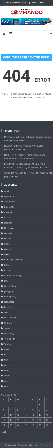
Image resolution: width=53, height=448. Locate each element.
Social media (10, 317)
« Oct (3, 431)
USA (6, 359)
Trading (7, 344)
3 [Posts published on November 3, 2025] (3, 409)
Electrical (8, 222)
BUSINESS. (9, 207)
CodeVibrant (42, 445)
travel (6, 349)
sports (7, 328)
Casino (7, 217)
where (7, 375)
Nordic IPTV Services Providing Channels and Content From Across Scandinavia (24, 157)
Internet (8, 270)
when (6, 370)
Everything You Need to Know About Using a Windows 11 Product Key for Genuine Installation (26, 165)
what (6, 365)
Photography (10, 296)
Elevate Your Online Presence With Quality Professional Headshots (23, 148)
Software (8, 323)
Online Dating (10, 286)
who (6, 381)
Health (7, 254)
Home (33, 2)
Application (9, 196)
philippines (9, 291)
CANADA (8, 212)
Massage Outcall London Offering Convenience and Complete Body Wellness (27, 139)
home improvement (13, 259)
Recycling (8, 307)
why (6, 386)
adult (6, 191)
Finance (7, 238)
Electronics (9, 228)
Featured (8, 233)
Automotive (9, 201)
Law (6, 280)
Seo (6, 312)
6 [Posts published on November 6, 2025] (24, 409)
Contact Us (43, 2)
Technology (9, 338)
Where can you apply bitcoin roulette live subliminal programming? (28, 174)
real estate (9, 301)
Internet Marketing (12, 275)
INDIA (6, 265)
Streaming (9, 333)
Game (7, 243)
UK (5, 354)
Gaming (7, 249)
